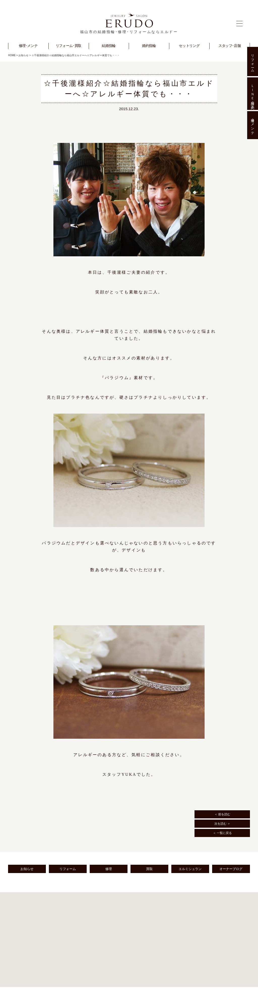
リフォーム (67, 869)
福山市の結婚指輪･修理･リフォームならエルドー (129, 32)
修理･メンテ (252, 125)
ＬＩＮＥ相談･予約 (252, 93)
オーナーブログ (230, 869)
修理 (108, 869)
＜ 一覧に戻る (222, 833)
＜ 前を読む (222, 814)
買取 (149, 869)
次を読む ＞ (222, 823)
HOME (12, 55)
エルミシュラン (190, 869)
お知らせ (23, 55)
